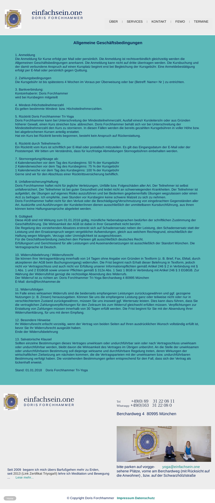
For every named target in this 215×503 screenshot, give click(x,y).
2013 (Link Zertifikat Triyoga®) (35, 473)
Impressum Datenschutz (136, 498)
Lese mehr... (25, 477)
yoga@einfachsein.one (180, 467)
